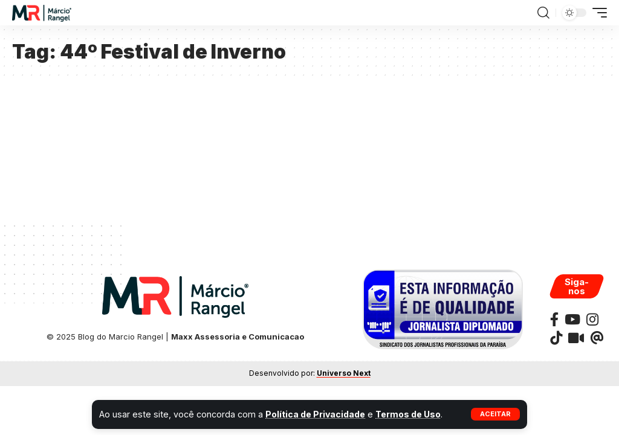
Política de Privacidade (316, 414)
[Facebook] (554, 319)
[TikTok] (556, 338)
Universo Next (344, 373)
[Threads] (597, 338)
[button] (495, 414)
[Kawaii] (576, 338)
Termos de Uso (412, 414)
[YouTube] (572, 319)
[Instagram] (592, 319)
